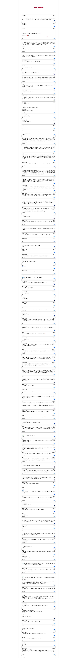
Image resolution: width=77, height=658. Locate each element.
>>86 (22, 563)
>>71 (22, 490)
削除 (54, 26)
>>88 (22, 576)
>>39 (22, 277)
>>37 (22, 266)
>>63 (22, 435)
